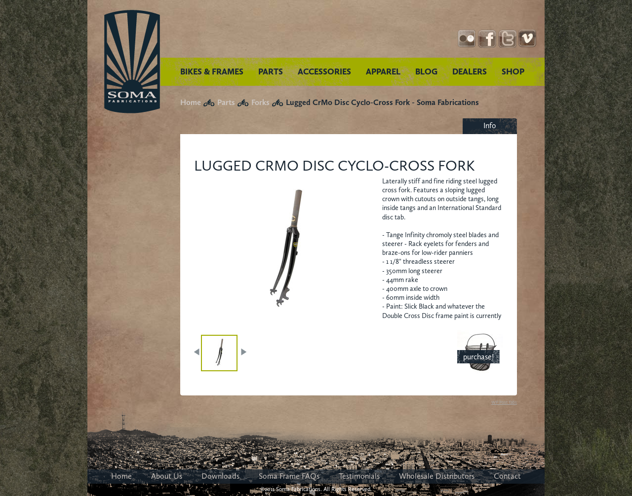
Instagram (467, 39)
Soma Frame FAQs (289, 476)
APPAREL (383, 71)
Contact (507, 476)
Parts (226, 102)
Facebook (487, 39)
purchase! (478, 356)
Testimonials (359, 476)
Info (489, 125)
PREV (197, 352)
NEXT (243, 352)
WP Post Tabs (504, 402)
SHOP (513, 71)
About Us (166, 476)
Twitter (507, 39)
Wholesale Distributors (436, 476)
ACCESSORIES (324, 71)
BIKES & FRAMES (211, 71)
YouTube (527, 39)
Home (190, 102)
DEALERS (469, 71)
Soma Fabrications (132, 61)
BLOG (426, 71)
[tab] (490, 126)
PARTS (270, 71)
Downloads (220, 476)
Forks (260, 102)
